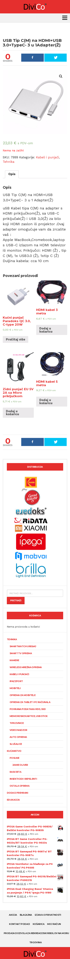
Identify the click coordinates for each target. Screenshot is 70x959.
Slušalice (16, 744)
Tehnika (8, 162)
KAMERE (14, 660)
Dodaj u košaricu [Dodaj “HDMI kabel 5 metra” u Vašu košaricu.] (45, 401)
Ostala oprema (19, 785)
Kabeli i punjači (47, 157)
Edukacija (13, 799)
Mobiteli (15, 688)
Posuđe (14, 758)
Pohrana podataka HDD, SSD (28, 709)
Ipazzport (16, 681)
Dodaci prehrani (17, 792)
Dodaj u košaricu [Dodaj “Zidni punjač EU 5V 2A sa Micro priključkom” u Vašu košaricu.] (12, 412)
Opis (12, 174)
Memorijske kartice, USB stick (29, 716)
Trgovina (35, 942)
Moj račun (54, 924)
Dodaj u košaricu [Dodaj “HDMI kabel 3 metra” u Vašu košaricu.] (45, 330)
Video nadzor (18, 730)
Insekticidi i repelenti (23, 778)
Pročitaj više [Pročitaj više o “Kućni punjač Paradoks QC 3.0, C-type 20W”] (15, 339)
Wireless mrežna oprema (26, 667)
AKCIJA (13, 914)
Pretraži (15, 600)
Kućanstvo (14, 751)
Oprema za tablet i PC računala (30, 702)
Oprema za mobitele (22, 695)
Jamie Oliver (20, 765)
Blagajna (26, 914)
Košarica (38, 924)
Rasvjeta (15, 772)
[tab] (12, 174)
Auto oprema (18, 737)
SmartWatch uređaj (23, 646)
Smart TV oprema (21, 653)
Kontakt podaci (19, 924)
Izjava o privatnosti (48, 914)
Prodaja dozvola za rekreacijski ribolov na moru (36, 933)
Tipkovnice (17, 723)
